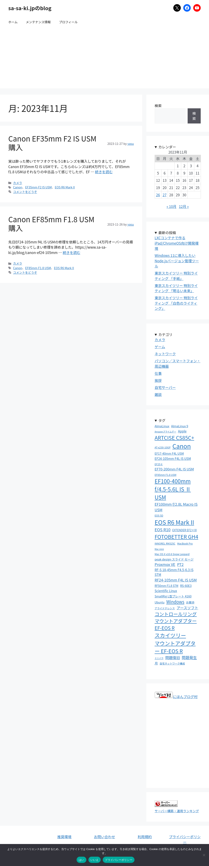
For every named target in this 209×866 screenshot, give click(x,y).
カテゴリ (165, 334)
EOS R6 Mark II (65, 187)
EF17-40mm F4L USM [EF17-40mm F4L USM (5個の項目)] (169, 453)
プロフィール (68, 22)
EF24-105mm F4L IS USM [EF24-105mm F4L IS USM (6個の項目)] (173, 458)
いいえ (94, 859)
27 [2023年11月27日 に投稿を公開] (165, 194)
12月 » (184, 206)
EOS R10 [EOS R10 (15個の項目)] (163, 529)
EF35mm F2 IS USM (38, 187)
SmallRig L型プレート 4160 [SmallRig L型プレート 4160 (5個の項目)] (173, 596)
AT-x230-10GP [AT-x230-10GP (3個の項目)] (163, 447)
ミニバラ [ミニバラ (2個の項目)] (159, 658)
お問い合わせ (104, 836)
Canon (17, 187)
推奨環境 (64, 836)
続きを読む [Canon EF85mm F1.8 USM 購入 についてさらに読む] (71, 252)
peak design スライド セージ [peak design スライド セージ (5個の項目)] (174, 559)
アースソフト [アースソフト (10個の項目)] (187, 607)
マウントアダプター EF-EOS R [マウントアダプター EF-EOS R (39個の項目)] (175, 647)
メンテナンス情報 (38, 22)
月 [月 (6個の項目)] (156, 663)
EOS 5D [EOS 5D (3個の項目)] (159, 515)
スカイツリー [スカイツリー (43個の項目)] (170, 635)
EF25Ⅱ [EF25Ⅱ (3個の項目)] (159, 464)
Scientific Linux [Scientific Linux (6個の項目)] (166, 590)
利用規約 (145, 836)
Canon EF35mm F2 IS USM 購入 (52, 142)
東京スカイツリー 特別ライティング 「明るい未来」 (176, 288)
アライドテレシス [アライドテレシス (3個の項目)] (165, 608)
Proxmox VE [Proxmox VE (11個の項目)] (165, 564)
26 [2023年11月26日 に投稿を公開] (158, 194)
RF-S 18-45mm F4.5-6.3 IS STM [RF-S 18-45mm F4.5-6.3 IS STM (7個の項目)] (174, 572)
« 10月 (171, 206)
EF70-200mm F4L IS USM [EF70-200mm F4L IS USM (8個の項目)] (174, 469)
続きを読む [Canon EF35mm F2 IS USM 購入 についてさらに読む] (104, 171)
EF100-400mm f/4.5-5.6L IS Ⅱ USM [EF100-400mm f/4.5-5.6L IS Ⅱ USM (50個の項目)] (173, 489)
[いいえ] (204, 855)
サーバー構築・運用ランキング (177, 811)
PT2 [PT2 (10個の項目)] (180, 564)
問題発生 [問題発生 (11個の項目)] (189, 657)
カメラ (17, 183)
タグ (161, 420)
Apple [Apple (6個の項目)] (182, 431)
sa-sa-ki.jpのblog (29, 8)
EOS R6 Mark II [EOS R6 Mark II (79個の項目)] (174, 522)
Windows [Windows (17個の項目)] (175, 602)
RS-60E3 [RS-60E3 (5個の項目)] (186, 585)
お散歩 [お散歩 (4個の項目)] (190, 602)
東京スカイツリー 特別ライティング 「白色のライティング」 (176, 303)
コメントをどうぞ (25, 191)
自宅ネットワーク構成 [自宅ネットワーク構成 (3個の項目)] (172, 663)
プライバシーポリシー (185, 839)
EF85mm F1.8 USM (38, 268)
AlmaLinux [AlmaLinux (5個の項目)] (162, 426)
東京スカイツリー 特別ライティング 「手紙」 (176, 275)
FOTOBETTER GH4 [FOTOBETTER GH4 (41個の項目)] (176, 536)
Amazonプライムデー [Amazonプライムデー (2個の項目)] (165, 431)
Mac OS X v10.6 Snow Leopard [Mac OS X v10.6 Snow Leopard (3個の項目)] (172, 554)
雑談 (158, 394)
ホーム (13, 22)
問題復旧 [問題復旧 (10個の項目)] (172, 657)
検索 (158, 105)
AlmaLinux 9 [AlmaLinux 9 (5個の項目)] (179, 426)
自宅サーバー (165, 387)
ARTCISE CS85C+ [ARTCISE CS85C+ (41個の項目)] (174, 437)
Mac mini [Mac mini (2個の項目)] (159, 549)
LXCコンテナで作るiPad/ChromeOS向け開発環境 (177, 243)
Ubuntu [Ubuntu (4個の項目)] (159, 602)
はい (81, 859)
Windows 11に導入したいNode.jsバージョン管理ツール (177, 261)
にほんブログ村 (176, 696)
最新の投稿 (167, 232)
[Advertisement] (104, 59)
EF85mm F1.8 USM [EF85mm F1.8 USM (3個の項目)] (165, 475)
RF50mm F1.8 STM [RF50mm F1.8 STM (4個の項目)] (166, 586)
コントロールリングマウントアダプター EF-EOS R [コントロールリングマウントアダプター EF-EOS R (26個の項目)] (176, 621)
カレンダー (167, 146)
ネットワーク (165, 353)
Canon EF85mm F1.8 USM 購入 (51, 223)
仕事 (158, 373)
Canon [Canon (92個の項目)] (181, 445)
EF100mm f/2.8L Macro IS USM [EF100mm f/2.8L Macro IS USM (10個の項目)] (176, 506)
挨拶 (158, 380)
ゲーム (160, 346)
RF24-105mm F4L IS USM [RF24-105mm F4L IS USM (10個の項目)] (176, 580)
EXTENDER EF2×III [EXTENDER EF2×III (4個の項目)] (184, 530)
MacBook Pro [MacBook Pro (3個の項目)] (185, 543)
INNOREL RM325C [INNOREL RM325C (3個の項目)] (165, 543)
